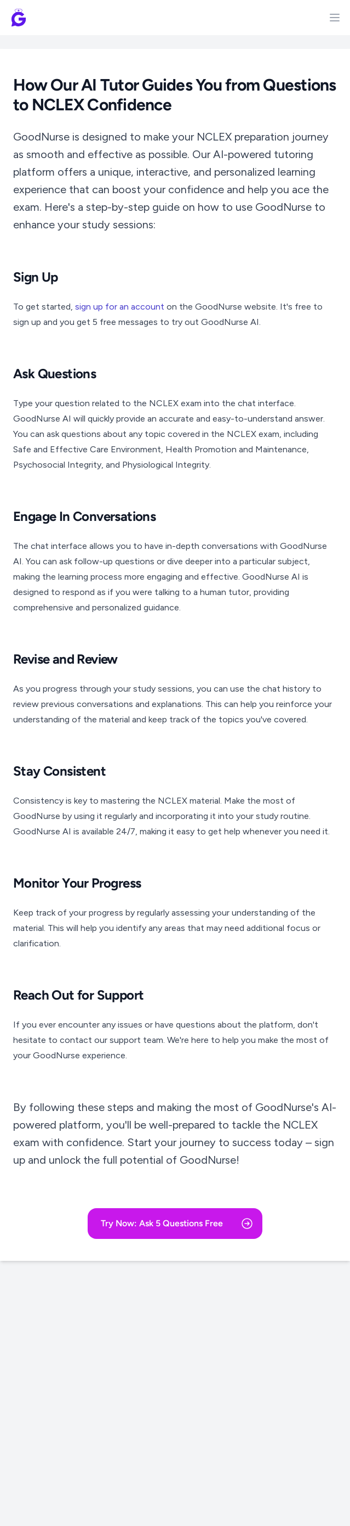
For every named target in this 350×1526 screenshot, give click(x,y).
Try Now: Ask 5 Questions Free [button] (177, 1223)
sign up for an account (119, 306)
